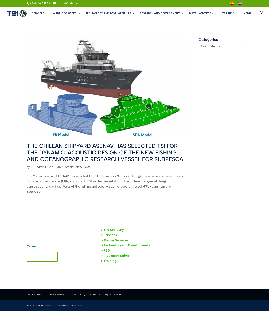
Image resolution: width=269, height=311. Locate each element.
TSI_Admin (37, 167)
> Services (109, 235)
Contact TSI (42, 256)
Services (38, 13)
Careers (32, 246)
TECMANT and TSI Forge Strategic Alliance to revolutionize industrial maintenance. (202, 261)
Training (228, 13)
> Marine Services (114, 240)
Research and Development (160, 13)
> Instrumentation (115, 256)
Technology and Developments (108, 13)
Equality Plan (113, 294)
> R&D (105, 250)
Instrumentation (201, 13)
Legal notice (34, 294)
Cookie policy (77, 294)
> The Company (112, 230)
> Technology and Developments (125, 245)
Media (247, 13)
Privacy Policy (55, 294)
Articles (70, 167)
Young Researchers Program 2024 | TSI (206, 229)
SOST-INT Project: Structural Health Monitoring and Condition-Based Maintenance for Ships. (203, 243)
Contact (95, 294)
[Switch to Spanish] (232, 4)
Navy (79, 167)
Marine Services (65, 13)
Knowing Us (18, 13)
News (87, 167)
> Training (108, 261)
